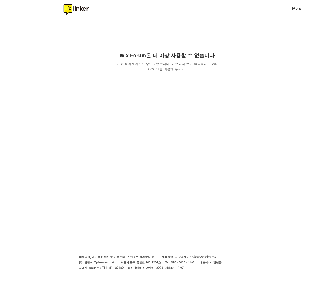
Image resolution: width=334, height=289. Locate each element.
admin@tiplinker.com (204, 257)
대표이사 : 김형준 (211, 262)
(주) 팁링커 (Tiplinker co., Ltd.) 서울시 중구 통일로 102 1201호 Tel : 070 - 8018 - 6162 (139, 262)
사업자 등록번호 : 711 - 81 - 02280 (101, 268)
